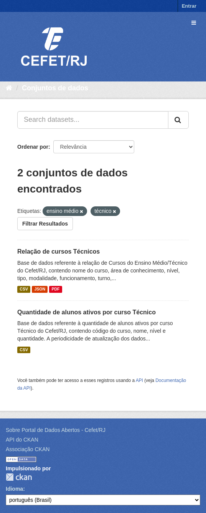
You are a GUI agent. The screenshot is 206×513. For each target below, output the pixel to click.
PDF (55, 289)
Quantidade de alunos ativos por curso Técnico (86, 312)
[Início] (9, 88)
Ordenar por (32, 147)
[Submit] (178, 120)
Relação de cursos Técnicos (58, 251)
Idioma (14, 489)
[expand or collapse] (193, 22)
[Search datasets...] (92, 120)
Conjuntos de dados (55, 88)
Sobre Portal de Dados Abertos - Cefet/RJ (55, 430)
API (139, 380)
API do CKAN (22, 440)
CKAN (19, 477)
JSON (39, 289)
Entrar (189, 6)
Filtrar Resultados (45, 224)
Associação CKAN (27, 449)
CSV (24, 289)
